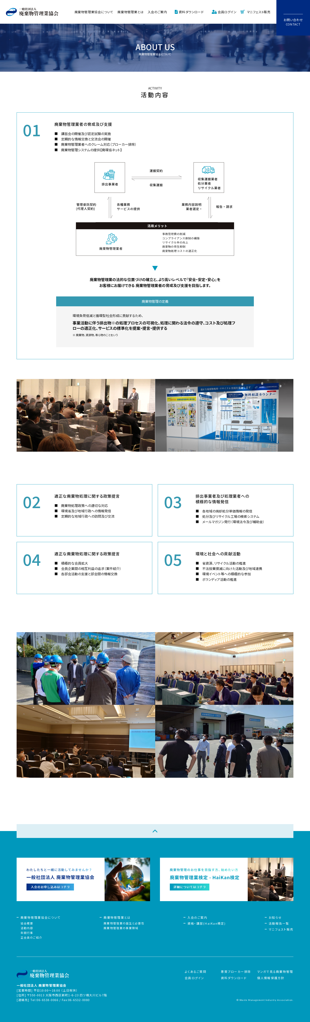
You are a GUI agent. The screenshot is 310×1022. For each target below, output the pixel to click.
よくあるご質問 (195, 971)
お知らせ (275, 917)
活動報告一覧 (279, 923)
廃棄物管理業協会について (94, 11)
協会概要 (27, 923)
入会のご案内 (157, 11)
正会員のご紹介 (31, 937)
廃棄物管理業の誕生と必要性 (124, 923)
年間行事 (27, 933)
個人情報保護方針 (270, 978)
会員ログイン (227, 12)
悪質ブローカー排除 (236, 971)
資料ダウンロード (191, 12)
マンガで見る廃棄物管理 (275, 971)
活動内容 (27, 928)
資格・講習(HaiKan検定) (206, 923)
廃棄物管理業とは (130, 11)
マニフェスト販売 (258, 12)
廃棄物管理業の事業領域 (121, 928)
